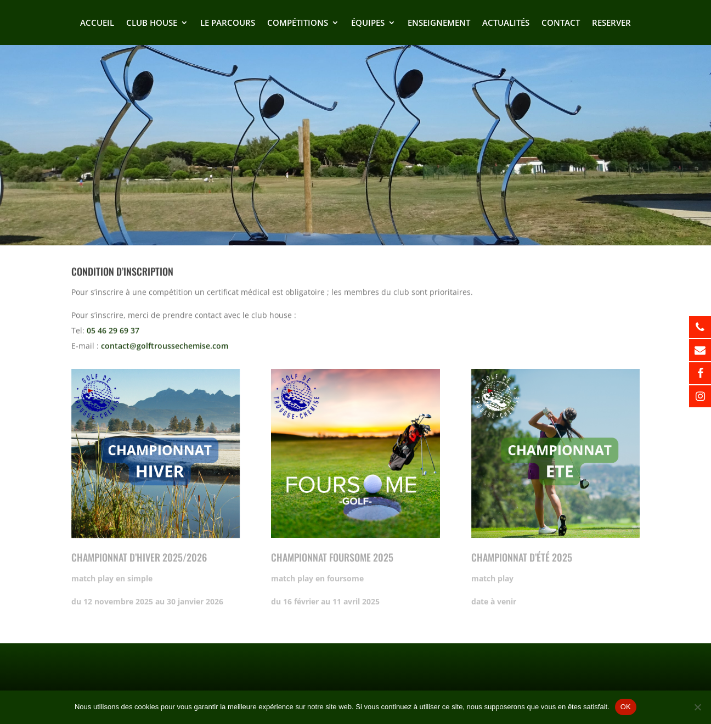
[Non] (697, 706)
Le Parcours (227, 23)
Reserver (611, 23)
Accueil (97, 23)
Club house (151, 23)
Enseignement (439, 23)
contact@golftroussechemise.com (164, 344)
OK (625, 707)
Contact (560, 23)
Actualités (505, 23)
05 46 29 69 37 (113, 328)
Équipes (368, 23)
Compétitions (297, 23)
